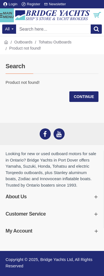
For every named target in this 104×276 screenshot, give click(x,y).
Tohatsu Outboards (55, 42)
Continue (84, 96)
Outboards (23, 42)
